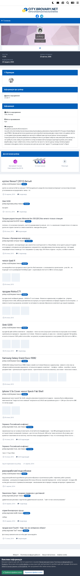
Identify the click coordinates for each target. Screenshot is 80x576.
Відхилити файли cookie (34, 572)
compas (16, 241)
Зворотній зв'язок (48, 555)
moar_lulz (17, 427)
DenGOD (16, 221)
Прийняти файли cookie (12, 572)
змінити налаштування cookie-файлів (14, 566)
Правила (5, 564)
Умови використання (46, 562)
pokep (4, 184)
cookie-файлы (24, 564)
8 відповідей (21, 231)
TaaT (15, 530)
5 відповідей (21, 538)
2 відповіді (22, 194)
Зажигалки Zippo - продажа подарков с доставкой (23, 493)
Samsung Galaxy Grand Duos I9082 (19, 358)
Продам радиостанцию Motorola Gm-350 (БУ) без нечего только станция (32, 218)
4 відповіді (22, 521)
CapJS (4, 464)
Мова (15, 555)
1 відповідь (22, 212)
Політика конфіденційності (30, 555)
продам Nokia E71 (11, 291)
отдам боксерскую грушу (13, 510)
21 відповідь (21, 253)
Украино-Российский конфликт (15, 424)
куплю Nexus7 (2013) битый (17, 181)
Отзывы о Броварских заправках (16, 238)
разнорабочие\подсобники (16, 470)
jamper (15, 496)
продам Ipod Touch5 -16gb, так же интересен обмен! (24, 528)
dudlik (15, 513)
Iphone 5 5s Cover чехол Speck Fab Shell (22, 391)
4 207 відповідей (22, 439)
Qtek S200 (6, 201)
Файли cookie (62, 555)
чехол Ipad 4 (8, 260)
